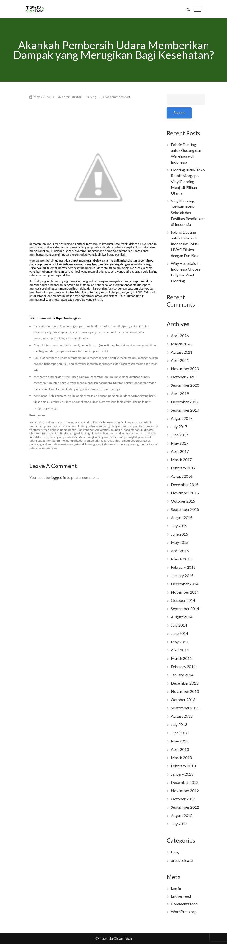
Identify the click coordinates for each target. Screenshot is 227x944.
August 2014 (181, 616)
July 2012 (179, 823)
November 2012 (185, 790)
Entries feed (181, 896)
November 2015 (185, 492)
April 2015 (180, 550)
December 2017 (184, 401)
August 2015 (181, 517)
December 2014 (184, 583)
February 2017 (183, 468)
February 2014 (183, 666)
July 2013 (179, 724)
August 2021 (181, 352)
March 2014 (181, 658)
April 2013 (180, 749)
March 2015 (181, 559)
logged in (58, 477)
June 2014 (179, 633)
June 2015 (179, 534)
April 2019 (180, 393)
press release (182, 860)
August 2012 (181, 815)
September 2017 (185, 410)
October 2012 (183, 799)
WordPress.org (184, 911)
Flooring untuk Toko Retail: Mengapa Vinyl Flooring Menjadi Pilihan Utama (188, 181)
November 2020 (185, 368)
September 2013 (185, 708)
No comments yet (117, 97)
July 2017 (179, 426)
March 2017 (181, 459)
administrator (72, 97)
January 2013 (182, 774)
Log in (176, 888)
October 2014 (183, 600)
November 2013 (185, 691)
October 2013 (183, 699)
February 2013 (183, 765)
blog (93, 97)
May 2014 (179, 641)
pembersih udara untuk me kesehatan (120, 247)
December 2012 (184, 782)
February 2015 (183, 567)
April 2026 (180, 335)
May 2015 (179, 542)
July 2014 (179, 625)
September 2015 (185, 509)
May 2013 (179, 741)
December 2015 (184, 484)
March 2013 (181, 757)
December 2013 (184, 683)
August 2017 (181, 418)
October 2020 (183, 377)
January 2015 (182, 575)
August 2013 (181, 716)
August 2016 (181, 476)
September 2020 (185, 385)
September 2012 (185, 807)
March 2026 (181, 343)
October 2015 (183, 501)
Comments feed (184, 903)
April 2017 (180, 451)
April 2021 (180, 360)
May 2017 (179, 443)
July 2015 (179, 525)
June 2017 (179, 434)
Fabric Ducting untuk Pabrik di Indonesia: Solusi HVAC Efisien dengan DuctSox (185, 244)
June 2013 (179, 732)
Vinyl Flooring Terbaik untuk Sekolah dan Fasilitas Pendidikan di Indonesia (187, 213)
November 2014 (185, 592)
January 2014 (182, 674)
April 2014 (180, 650)
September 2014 (185, 608)
